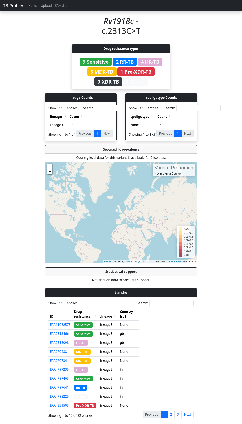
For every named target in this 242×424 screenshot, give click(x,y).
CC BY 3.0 (147, 261)
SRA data (62, 5)
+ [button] (50, 166)
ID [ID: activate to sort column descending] (52, 311)
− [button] (50, 171)
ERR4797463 (59, 373)
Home (33, 5)
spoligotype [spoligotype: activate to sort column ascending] (140, 116)
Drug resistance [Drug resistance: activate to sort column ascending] (86, 311)
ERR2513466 (59, 329)
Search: (111, 108)
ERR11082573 (60, 320)
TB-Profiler (13, 5)
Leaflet (107, 261)
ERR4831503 (59, 400)
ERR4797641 (59, 382)
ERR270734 (58, 355)
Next (187, 409)
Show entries (63, 108)
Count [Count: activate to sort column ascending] (74, 116)
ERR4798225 (59, 391)
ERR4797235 (59, 364)
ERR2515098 (59, 337)
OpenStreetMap (176, 261)
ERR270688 (58, 347)
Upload (46, 5)
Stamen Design (132, 261)
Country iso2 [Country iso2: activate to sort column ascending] (138, 311)
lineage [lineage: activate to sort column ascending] (56, 116)
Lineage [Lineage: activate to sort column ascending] (113, 311)
